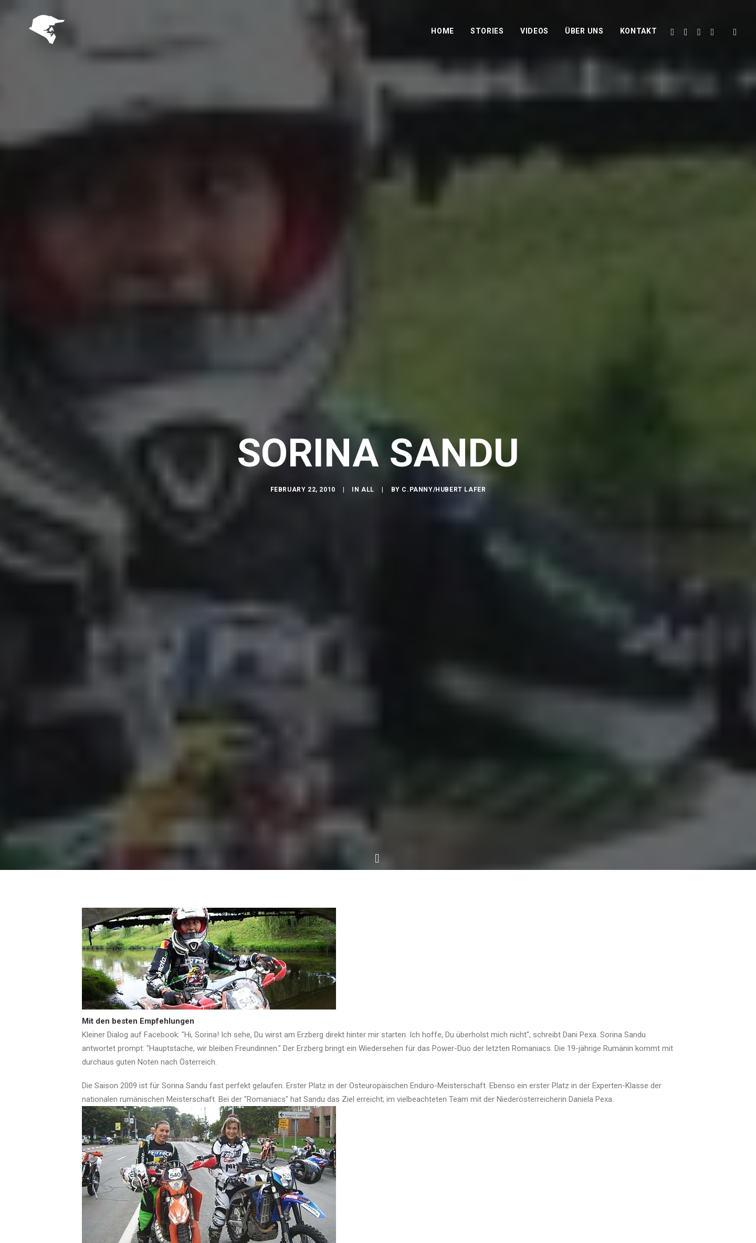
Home (442, 35)
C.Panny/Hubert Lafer (444, 494)
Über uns (584, 35)
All (367, 494)
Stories (487, 35)
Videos (534, 35)
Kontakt (638, 35)
